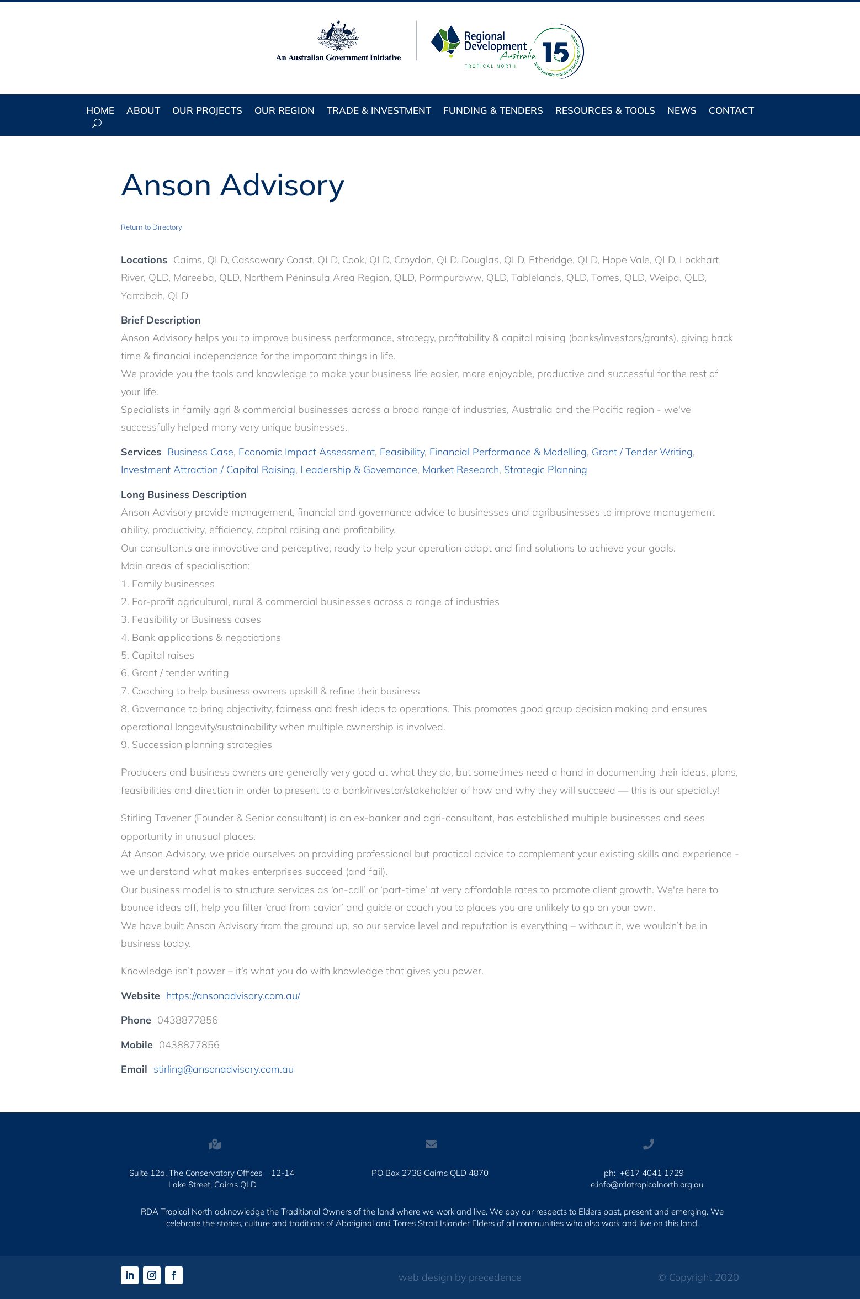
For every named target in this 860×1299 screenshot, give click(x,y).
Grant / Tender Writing (642, 452)
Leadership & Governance (358, 469)
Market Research (460, 469)
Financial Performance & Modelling (508, 452)
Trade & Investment (379, 111)
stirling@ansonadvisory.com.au (223, 1069)
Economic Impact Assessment (306, 452)
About (143, 111)
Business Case (200, 452)
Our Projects (207, 111)
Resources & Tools (605, 111)
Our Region (284, 111)
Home (100, 111)
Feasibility (402, 452)
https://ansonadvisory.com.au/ (233, 995)
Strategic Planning (545, 469)
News (682, 111)
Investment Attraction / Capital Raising (208, 469)
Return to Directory (151, 226)
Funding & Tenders (493, 111)
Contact (731, 111)
